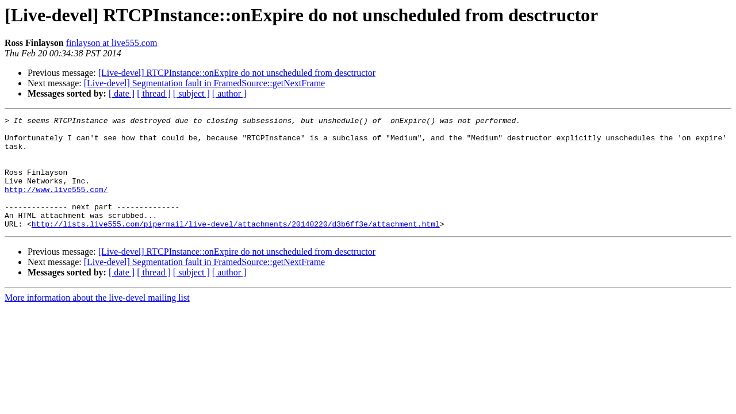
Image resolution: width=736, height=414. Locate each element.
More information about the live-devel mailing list (97, 320)
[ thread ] (154, 93)
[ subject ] (191, 93)
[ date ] (122, 93)
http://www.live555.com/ (56, 205)
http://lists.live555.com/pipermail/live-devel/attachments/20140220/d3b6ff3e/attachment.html (236, 246)
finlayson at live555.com (112, 43)
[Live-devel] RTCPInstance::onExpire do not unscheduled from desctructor (236, 73)
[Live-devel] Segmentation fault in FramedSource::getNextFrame (204, 83)
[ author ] (229, 93)
